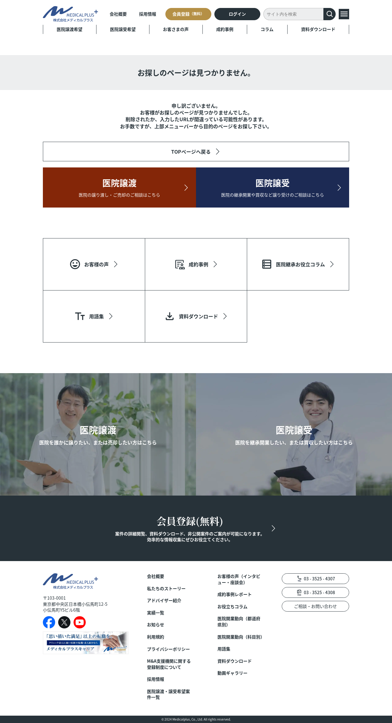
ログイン (237, 14)
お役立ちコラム (232, 606)
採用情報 (147, 14)
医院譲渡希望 (69, 29)
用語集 (223, 649)
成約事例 (224, 29)
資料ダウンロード (318, 29)
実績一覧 (155, 613)
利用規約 (155, 637)
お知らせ (155, 624)
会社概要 (118, 14)
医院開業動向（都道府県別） (238, 621)
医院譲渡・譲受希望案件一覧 (168, 694)
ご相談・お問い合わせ (315, 606)
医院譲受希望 (123, 29)
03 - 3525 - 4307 (319, 578)
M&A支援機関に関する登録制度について (169, 664)
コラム (267, 29)
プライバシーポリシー (168, 649)
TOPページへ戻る (191, 151)
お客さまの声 (176, 29)
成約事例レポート (234, 594)
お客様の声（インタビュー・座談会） (238, 579)
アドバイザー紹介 (164, 600)
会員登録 (188, 14)
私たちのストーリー (166, 588)
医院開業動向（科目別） (240, 637)
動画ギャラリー (232, 673)
